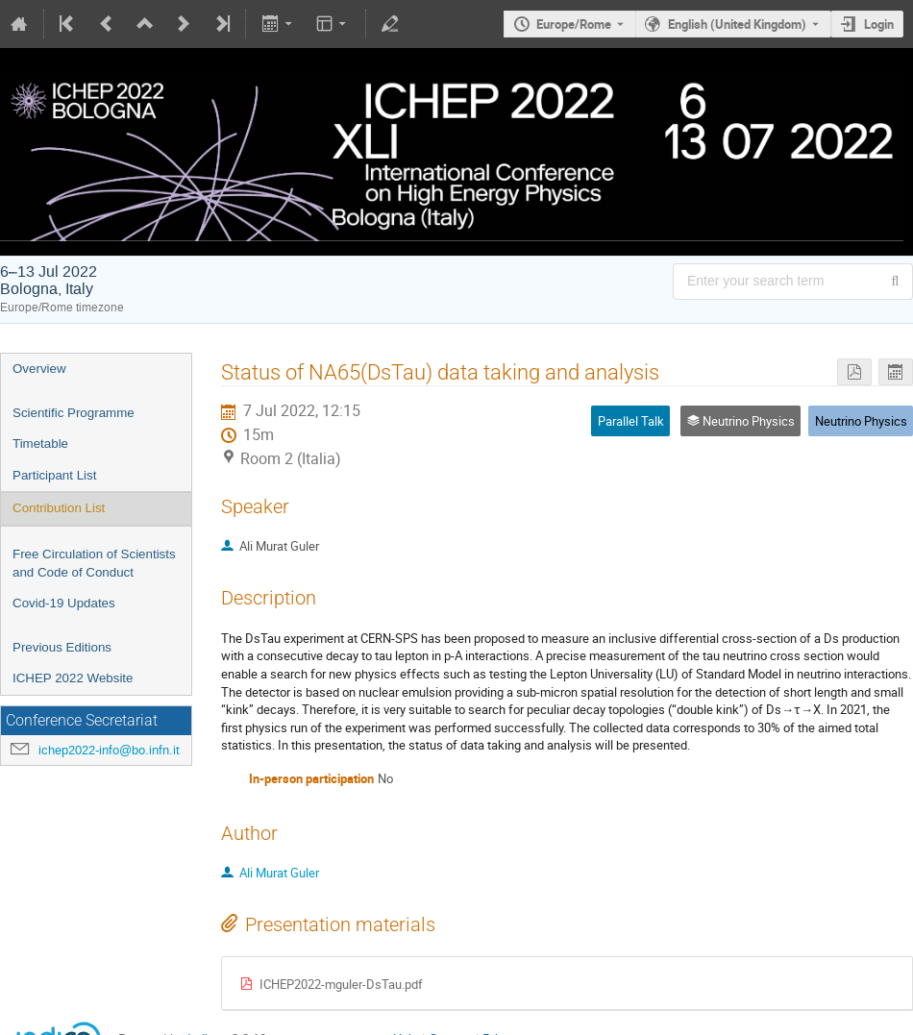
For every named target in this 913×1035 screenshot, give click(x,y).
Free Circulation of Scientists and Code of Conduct (94, 563)
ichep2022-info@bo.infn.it (109, 750)
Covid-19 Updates (63, 603)
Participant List (54, 475)
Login (879, 24)
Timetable (40, 443)
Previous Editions (61, 647)
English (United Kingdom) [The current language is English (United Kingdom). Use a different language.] (737, 24)
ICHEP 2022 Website (72, 678)
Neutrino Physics (861, 421)
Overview (39, 368)
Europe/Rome (573, 24)
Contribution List (58, 508)
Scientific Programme (73, 413)
